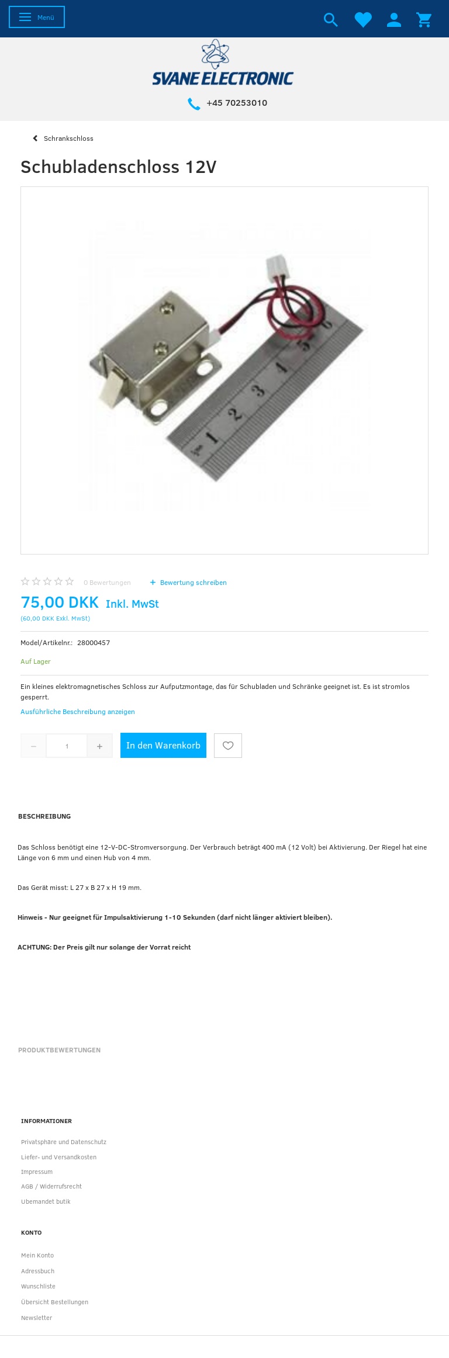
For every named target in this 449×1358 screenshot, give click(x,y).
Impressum (37, 1171)
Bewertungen (107, 582)
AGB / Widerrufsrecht (51, 1186)
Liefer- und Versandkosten (58, 1156)
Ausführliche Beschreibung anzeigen (77, 711)
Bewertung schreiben (192, 582)
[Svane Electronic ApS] (224, 61)
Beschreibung (44, 815)
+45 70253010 (236, 102)
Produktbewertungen (59, 1049)
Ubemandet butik (46, 1201)
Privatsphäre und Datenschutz (63, 1141)
